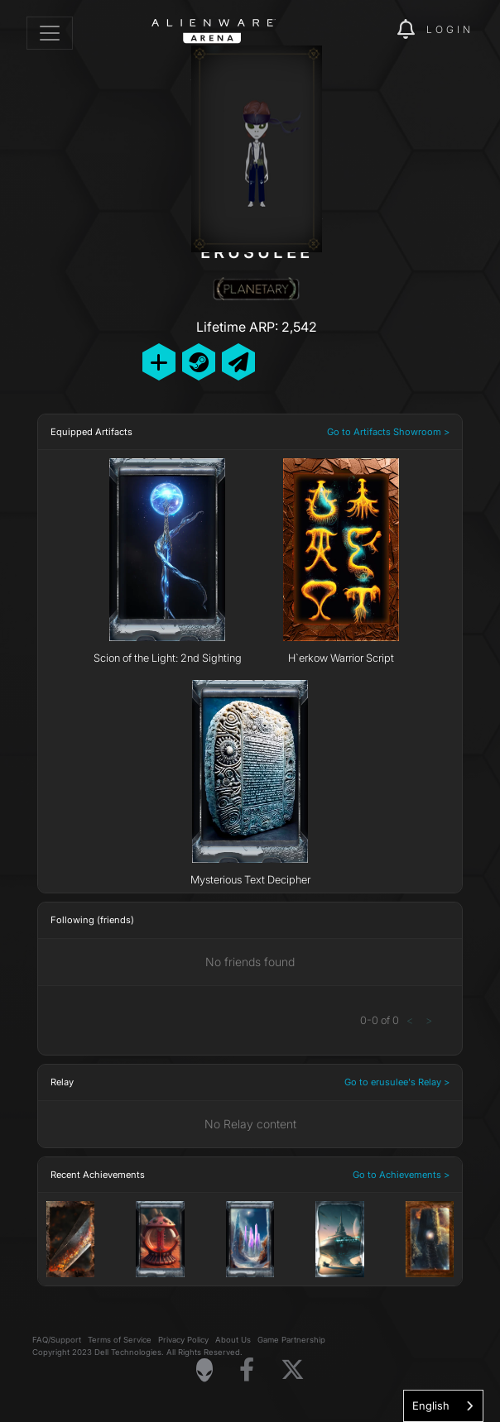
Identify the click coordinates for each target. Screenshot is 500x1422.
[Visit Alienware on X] (292, 1370)
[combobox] (443, 1406)
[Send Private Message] (238, 361)
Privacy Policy (183, 1339)
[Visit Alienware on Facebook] (246, 1370)
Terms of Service (119, 1339)
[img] (375, 30)
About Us (233, 1339)
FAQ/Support (56, 1339)
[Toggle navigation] (49, 33)
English (431, 1405)
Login (450, 29)
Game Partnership (291, 1339)
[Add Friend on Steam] (198, 361)
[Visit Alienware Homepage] (204, 1369)
